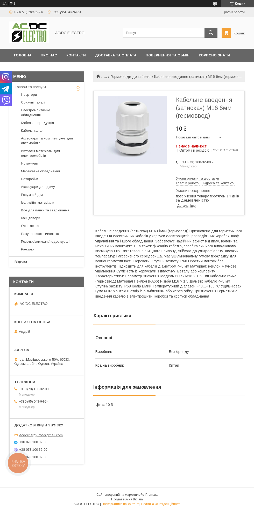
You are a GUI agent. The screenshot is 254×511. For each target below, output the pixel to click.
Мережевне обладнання (40, 171)
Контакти (76, 55)
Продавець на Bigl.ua (127, 499)
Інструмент (29, 163)
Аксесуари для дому (38, 187)
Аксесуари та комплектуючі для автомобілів (47, 140)
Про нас (49, 55)
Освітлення (30, 226)
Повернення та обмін (167, 55)
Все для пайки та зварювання (45, 210)
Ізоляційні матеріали (37, 202)
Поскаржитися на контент (120, 504)
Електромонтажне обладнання (35, 112)
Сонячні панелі (33, 102)
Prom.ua (151, 495)
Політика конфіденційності (160, 504)
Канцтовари (30, 218)
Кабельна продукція (37, 123)
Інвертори (29, 95)
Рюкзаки (27, 249)
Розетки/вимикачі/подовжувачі (45, 241)
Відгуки (21, 262)
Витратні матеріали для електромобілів (40, 153)
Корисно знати (214, 55)
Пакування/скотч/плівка (40, 234)
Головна (22, 55)
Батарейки (29, 179)
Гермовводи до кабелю (131, 77)
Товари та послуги (30, 87)
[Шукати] (210, 33)
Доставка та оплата (115, 55)
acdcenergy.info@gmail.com (41, 435)
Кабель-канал (32, 130)
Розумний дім (32, 195)
